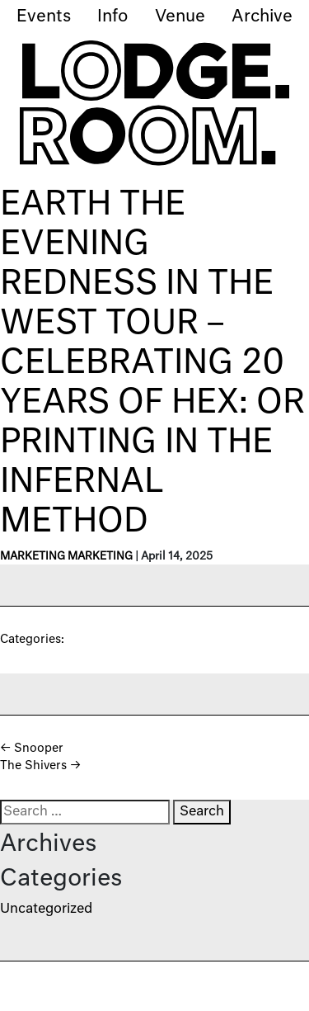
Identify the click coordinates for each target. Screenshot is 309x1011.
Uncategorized (46, 909)
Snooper (31, 748)
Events (43, 16)
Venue (180, 16)
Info (112, 16)
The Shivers (40, 766)
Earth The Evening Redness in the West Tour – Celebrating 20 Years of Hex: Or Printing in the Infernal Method (152, 364)
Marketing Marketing (66, 556)
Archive (262, 16)
